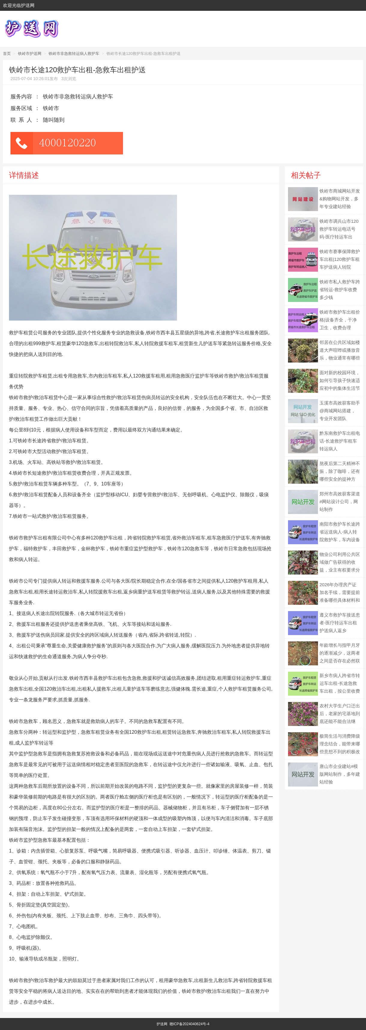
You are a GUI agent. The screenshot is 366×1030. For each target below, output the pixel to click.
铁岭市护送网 (29, 53)
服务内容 (21, 97)
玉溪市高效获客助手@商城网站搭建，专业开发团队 (340, 410)
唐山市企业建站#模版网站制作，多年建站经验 (340, 774)
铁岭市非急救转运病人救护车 (74, 53)
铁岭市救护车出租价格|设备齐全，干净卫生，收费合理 (340, 319)
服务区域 (21, 108)
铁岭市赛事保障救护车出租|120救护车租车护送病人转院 (340, 259)
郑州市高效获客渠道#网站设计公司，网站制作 (340, 501)
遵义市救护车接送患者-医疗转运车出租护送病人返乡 (340, 622)
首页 (7, 53)
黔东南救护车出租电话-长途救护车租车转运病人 (340, 441)
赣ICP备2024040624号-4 (189, 1024)
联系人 (22, 120)
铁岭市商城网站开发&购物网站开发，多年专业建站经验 (340, 198)
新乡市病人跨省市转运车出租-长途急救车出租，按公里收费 (340, 683)
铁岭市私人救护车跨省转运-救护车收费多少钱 (340, 289)
